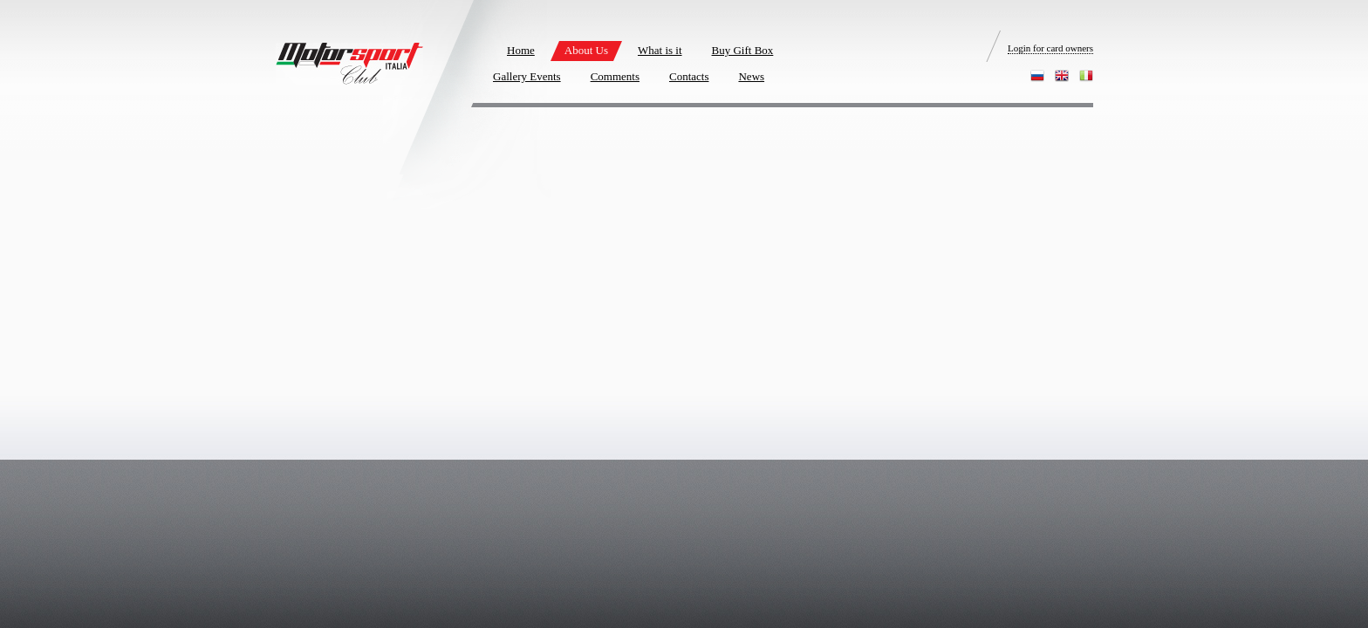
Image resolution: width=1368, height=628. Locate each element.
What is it (660, 50)
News (751, 76)
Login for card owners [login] (1050, 48)
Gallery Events (527, 76)
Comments (615, 76)
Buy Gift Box (743, 50)
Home (521, 50)
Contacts (689, 76)
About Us (586, 50)
